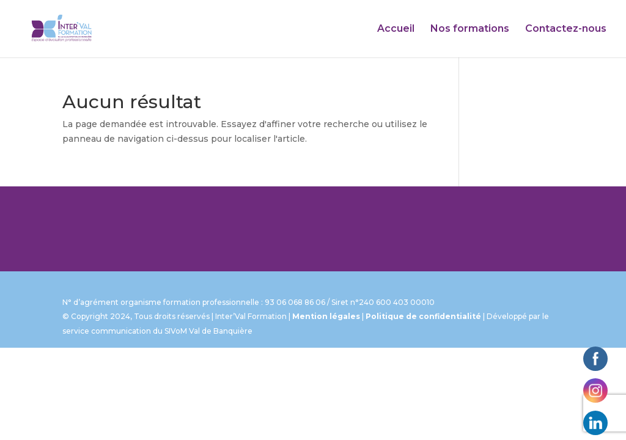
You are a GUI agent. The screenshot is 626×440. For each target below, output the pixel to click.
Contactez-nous (565, 29)
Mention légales (326, 316)
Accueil (395, 29)
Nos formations (469, 29)
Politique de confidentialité (423, 316)
